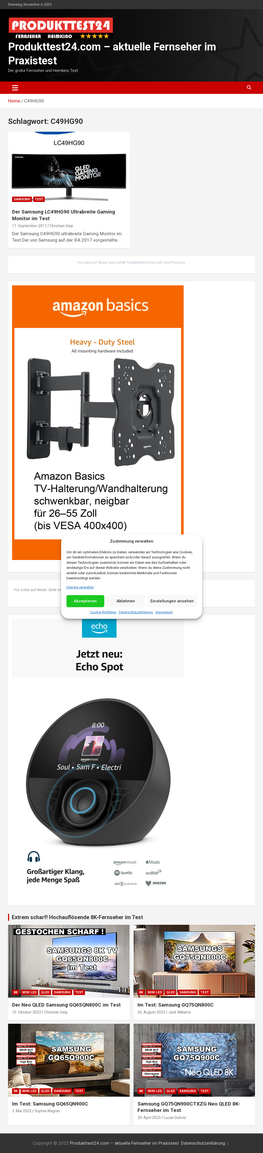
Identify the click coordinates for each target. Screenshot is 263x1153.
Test (39, 199)
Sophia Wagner (47, 1111)
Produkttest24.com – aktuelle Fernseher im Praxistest (124, 1143)
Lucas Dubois (175, 1117)
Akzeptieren (85, 601)
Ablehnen (126, 601)
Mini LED (29, 992)
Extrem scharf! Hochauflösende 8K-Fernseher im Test (77, 917)
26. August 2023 (151, 1012)
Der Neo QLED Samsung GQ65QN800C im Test (66, 1005)
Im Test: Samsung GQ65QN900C (50, 1104)
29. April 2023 (149, 1117)
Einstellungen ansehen (172, 601)
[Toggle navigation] (15, 88)
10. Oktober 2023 (26, 1012)
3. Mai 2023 (21, 1111)
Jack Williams (179, 1012)
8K (16, 992)
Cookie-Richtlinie (103, 612)
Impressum (164, 612)
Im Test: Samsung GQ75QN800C (176, 1005)
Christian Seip (61, 226)
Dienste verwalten (80, 587)
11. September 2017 (29, 226)
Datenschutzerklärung (136, 612)
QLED (45, 992)
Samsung (22, 199)
